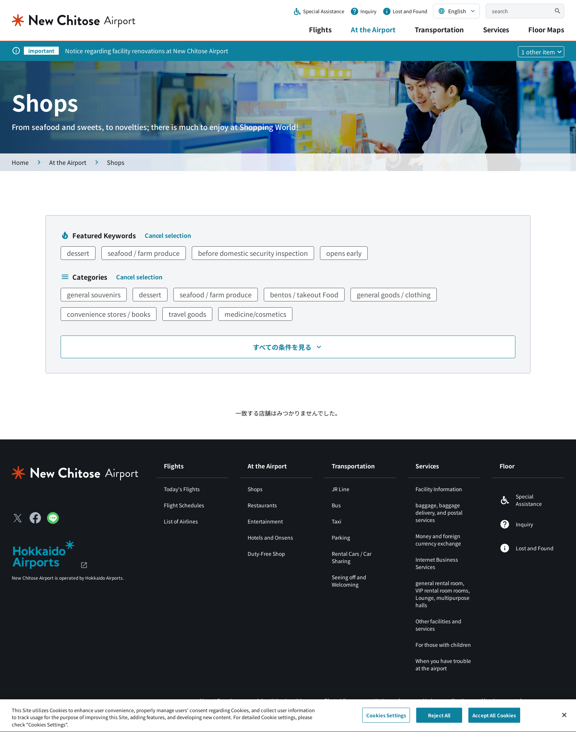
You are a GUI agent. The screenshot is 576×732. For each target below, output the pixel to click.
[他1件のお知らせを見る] (541, 51)
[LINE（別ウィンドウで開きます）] (53, 521)
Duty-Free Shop (266, 553)
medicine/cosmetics (255, 314)
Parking (341, 537)
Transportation (439, 29)
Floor (507, 465)
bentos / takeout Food (304, 294)
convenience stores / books (108, 314)
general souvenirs (93, 294)
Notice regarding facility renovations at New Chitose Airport (146, 50)
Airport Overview (219, 700)
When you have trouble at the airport (443, 664)
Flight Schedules (184, 505)
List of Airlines (181, 521)
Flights (320, 29)
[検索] (557, 11)
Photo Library (340, 700)
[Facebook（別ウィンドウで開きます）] (35, 518)
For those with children (443, 644)
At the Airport (373, 29)
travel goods (187, 314)
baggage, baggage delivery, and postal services (438, 512)
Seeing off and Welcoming (349, 580)
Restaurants (262, 505)
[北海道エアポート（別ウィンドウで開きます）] (50, 553)
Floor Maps (546, 29)
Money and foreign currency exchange (438, 539)
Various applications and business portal (472, 700)
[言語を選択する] (456, 11)
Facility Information (438, 489)
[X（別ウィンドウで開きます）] (18, 518)
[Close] (564, 719)
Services (496, 29)
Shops (255, 489)
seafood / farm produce (144, 253)
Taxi (336, 521)
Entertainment (265, 521)
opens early (343, 253)
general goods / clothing (394, 294)
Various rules (390, 700)
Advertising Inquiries (281, 700)
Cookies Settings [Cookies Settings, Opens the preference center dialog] (386, 719)
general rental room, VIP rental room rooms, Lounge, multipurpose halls (442, 594)
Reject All (439, 719)
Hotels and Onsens (270, 537)
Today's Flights (182, 489)
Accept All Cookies (494, 719)
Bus (336, 505)
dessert (78, 253)
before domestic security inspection (253, 253)
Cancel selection (168, 235)
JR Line (340, 489)
